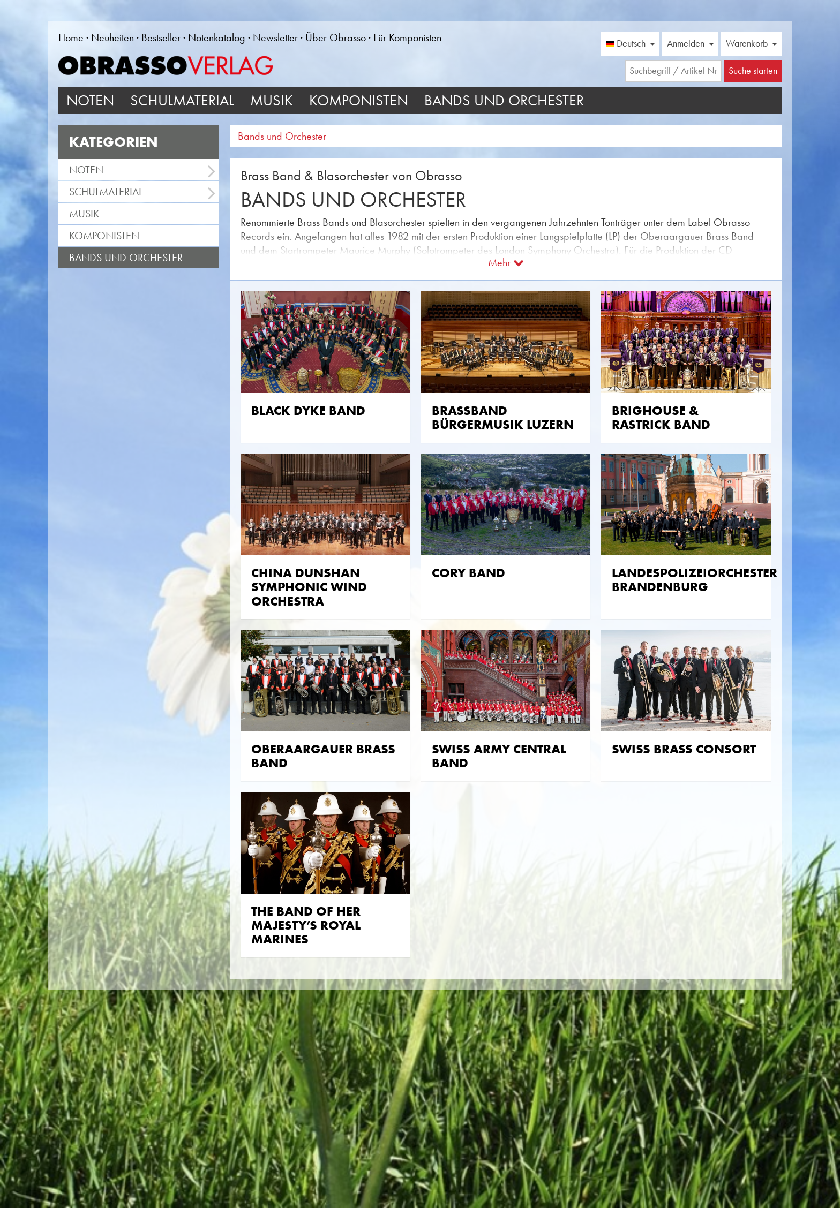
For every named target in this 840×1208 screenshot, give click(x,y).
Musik (271, 100)
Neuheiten (112, 37)
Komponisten (358, 100)
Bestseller (161, 37)
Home (71, 37)
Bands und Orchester (504, 100)
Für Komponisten (407, 37)
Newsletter (275, 37)
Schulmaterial (182, 100)
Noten (90, 100)
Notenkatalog (216, 37)
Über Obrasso (335, 37)
